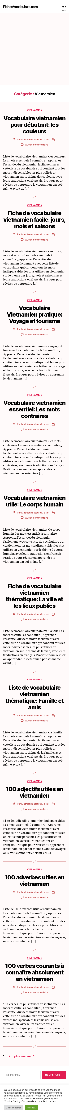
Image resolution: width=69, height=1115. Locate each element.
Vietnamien (34, 110)
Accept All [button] (31, 1107)
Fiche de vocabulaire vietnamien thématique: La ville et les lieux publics (34, 596)
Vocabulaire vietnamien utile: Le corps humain (34, 501)
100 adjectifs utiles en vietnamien (34, 792)
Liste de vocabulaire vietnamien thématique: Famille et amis (34, 697)
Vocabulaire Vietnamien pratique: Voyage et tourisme (34, 314)
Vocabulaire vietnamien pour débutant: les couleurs (34, 125)
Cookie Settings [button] (13, 1107)
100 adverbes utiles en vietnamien (34, 880)
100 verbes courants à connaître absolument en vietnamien (34, 972)
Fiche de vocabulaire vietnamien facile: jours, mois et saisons (34, 220)
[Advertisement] (34, 49)
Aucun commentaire (36, 144)
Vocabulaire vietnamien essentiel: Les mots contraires (34, 409)
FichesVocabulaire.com (20, 6)
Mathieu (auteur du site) (35, 139)
